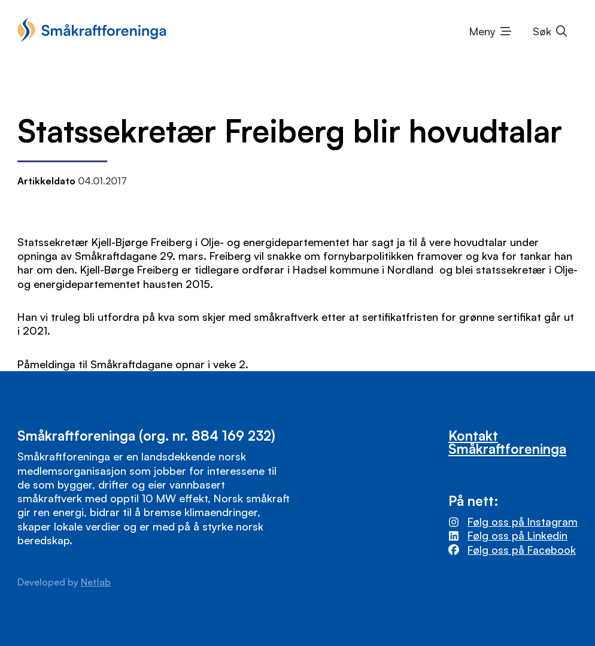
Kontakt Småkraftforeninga (507, 442)
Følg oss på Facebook (522, 549)
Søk (542, 31)
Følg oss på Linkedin (517, 535)
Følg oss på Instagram (523, 521)
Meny (482, 31)
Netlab (96, 582)
